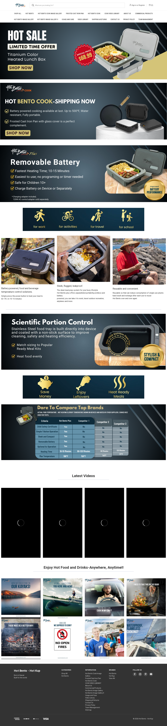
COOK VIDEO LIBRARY (111, 13)
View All (112, 678)
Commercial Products (144, 13)
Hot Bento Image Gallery (24, 19)
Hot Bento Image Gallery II (47, 19)
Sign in (134, 5)
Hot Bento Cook (94, 13)
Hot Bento (30, 13)
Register (142, 5)
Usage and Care (68, 19)
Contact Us (115, 19)
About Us (127, 13)
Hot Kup (112, 676)
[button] (83, 51)
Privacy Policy (129, 19)
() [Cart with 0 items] (151, 5)
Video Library (83, 19)
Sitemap (88, 710)
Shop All (17, 13)
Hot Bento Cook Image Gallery (50, 13)
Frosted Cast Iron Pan (75, 13)
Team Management (145, 19)
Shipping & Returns (99, 19)
